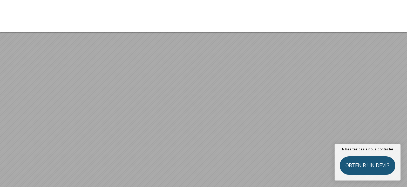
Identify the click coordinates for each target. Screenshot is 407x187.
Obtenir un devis (367, 165)
